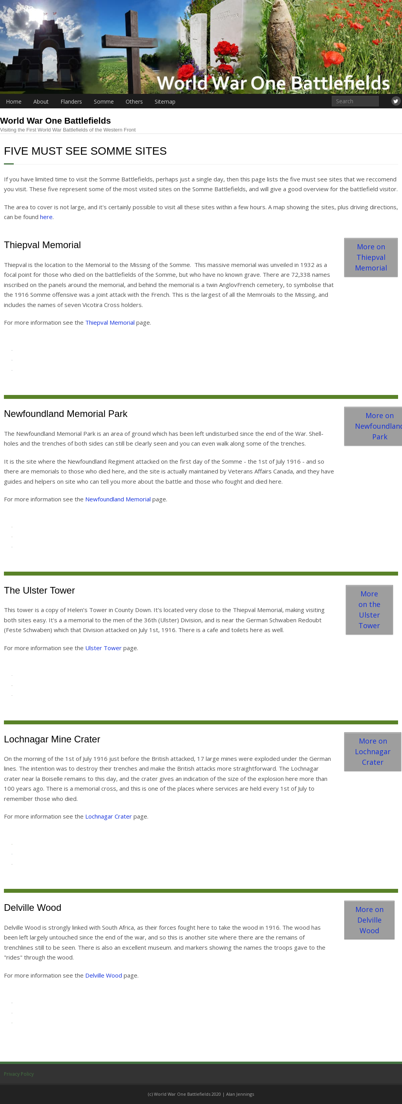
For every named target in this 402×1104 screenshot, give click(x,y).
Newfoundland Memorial (118, 499)
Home (14, 101)
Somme (104, 101)
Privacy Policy (19, 1074)
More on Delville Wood (369, 920)
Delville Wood (103, 975)
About (41, 101)
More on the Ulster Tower (369, 609)
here (46, 217)
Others (134, 101)
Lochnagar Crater (108, 816)
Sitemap (165, 101)
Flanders (71, 101)
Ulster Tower (103, 648)
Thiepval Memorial (110, 322)
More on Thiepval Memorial (371, 257)
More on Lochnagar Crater (373, 751)
